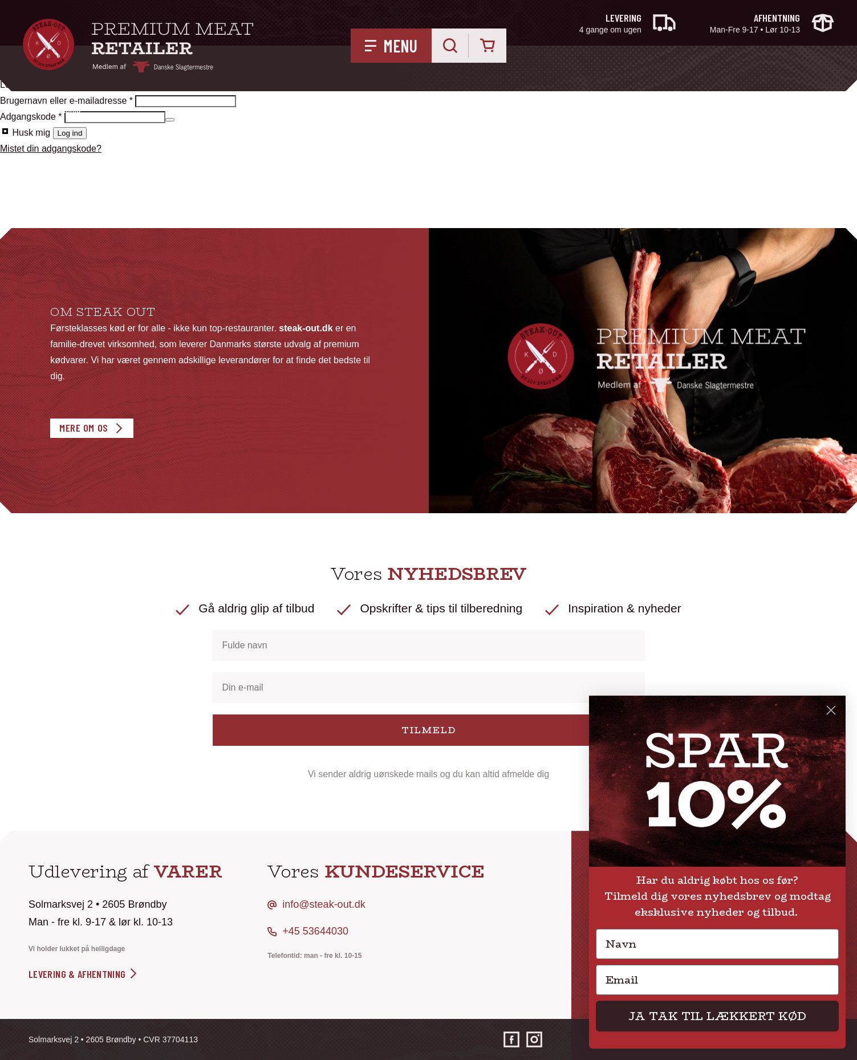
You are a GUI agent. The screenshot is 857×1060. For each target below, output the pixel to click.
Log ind (70, 133)
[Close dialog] (831, 710)
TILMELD (428, 730)
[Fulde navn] (429, 645)
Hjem (31, 111)
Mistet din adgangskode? (50, 148)
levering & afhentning (84, 974)
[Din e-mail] (429, 687)
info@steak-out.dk (323, 904)
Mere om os (83, 427)
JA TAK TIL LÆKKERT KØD (717, 1016)
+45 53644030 (315, 931)
